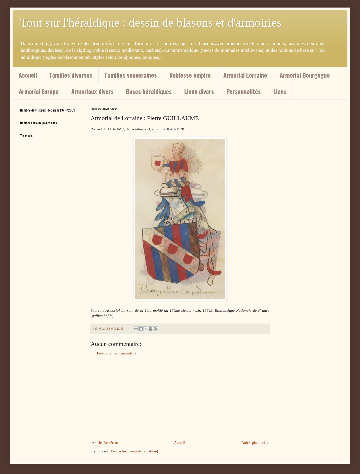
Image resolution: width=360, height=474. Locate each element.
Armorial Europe (39, 91)
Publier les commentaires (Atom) (134, 451)
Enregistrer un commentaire (116, 353)
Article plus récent (105, 443)
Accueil (28, 74)
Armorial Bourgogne (305, 74)
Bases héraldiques (149, 91)
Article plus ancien (254, 443)
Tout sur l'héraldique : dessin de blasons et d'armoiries (150, 22)
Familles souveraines (131, 74)
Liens (279, 91)
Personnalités (244, 91)
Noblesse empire (190, 74)
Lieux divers (199, 91)
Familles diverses (71, 74)
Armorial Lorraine (245, 74)
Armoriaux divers (92, 91)
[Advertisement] (180, 398)
